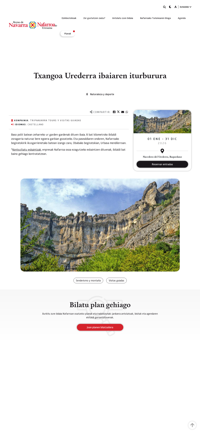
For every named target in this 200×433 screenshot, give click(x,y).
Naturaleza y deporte (102, 94)
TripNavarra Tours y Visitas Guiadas (55, 120)
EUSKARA (185, 6)
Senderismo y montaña (88, 280)
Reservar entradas (162, 164)
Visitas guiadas (116, 280)
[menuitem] (68, 18)
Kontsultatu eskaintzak (26, 149)
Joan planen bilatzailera (100, 327)
